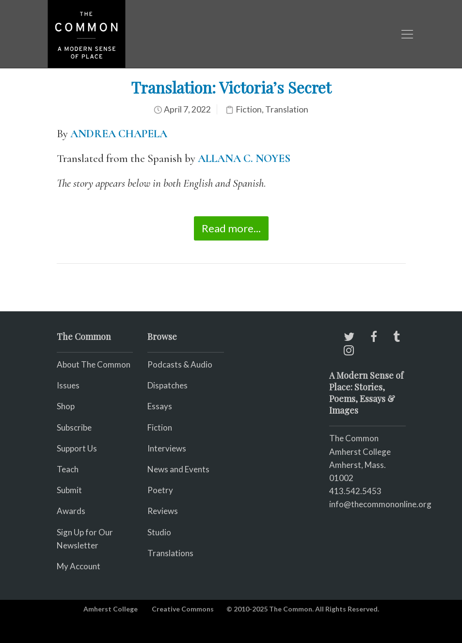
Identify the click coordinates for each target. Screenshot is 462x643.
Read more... (231, 228)
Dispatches (167, 385)
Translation (286, 109)
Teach (68, 469)
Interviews (166, 448)
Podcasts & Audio (179, 364)
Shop (66, 406)
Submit (69, 490)
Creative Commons (183, 609)
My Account (78, 566)
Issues (68, 385)
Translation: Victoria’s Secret (231, 87)
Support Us (77, 448)
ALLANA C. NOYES (244, 158)
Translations (170, 553)
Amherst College (110, 609)
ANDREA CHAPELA (118, 134)
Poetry (160, 490)
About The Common (93, 364)
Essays (159, 406)
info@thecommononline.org (380, 504)
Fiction (249, 109)
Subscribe (74, 427)
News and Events (178, 469)
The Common (354, 438)
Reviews (162, 511)
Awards (71, 511)
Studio (159, 532)
